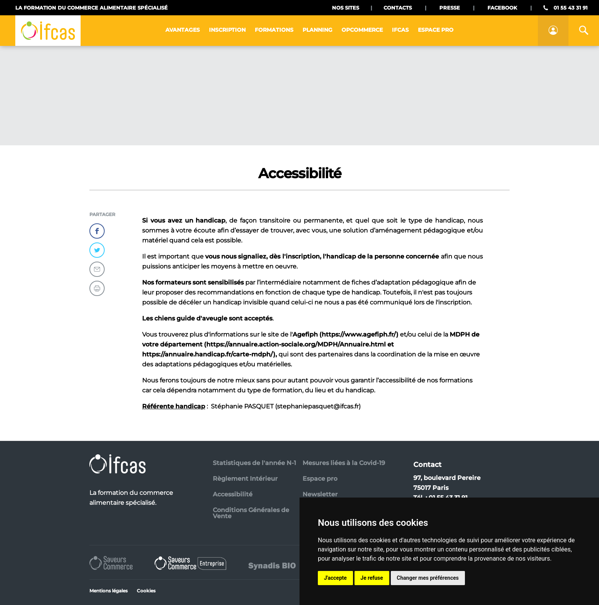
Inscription (227, 29)
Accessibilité (233, 494)
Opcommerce (362, 29)
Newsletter (320, 494)
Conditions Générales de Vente (251, 513)
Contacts (398, 8)
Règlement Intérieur (245, 478)
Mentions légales (108, 591)
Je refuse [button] (372, 578)
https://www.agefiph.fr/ (359, 334)
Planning (317, 29)
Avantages (182, 29)
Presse (449, 8)
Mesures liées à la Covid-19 (344, 463)
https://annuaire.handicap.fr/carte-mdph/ (207, 354)
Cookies (146, 591)
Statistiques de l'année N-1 (254, 463)
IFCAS (400, 29)
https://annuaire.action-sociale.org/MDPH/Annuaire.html (296, 344)
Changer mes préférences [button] (428, 578)
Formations (274, 29)
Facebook (502, 8)
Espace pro (435, 29)
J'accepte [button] (335, 578)
